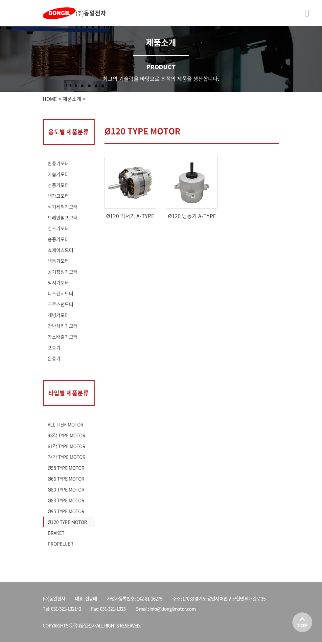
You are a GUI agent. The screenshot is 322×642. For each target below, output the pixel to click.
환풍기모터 (58, 163)
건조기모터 (58, 228)
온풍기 (54, 358)
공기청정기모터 (63, 271)
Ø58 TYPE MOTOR (66, 467)
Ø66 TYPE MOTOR (66, 478)
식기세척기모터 (63, 206)
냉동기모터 (58, 260)
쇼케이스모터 (60, 250)
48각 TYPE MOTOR (66, 435)
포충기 (54, 347)
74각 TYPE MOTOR (66, 457)
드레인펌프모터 (63, 217)
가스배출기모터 (63, 336)
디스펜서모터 (60, 293)
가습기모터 (58, 174)
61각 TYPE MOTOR (66, 446)
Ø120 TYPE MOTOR (67, 522)
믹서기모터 (58, 282)
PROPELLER (60, 543)
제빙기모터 (58, 315)
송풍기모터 (58, 239)
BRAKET (56, 532)
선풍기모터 (58, 185)
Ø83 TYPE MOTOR (66, 500)
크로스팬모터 (60, 304)
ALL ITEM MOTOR (65, 424)
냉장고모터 (58, 195)
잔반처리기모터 (63, 325)
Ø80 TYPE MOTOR (66, 489)
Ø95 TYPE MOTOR (66, 511)
